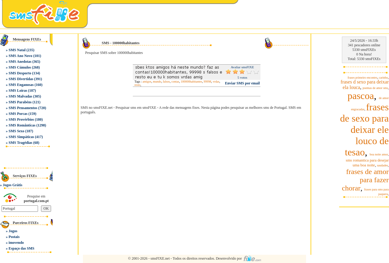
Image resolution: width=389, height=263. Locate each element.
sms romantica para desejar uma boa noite (367, 162)
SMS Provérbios (21, 119)
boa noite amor (379, 154)
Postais (14, 237)
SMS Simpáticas (21, 137)
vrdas (216, 81)
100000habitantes (191, 81)
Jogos (13, 231)
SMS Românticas (22, 125)
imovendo (16, 242)
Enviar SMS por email (242, 83)
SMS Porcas (18, 114)
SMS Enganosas (21, 85)
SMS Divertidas (21, 79)
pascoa (360, 95)
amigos (147, 81)
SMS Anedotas (20, 61)
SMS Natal (17, 50)
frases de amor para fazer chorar (365, 180)
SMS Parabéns (20, 102)
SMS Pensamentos (23, 108)
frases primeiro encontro (362, 77)
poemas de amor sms (375, 88)
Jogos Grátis (12, 185)
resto (137, 85)
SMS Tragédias (20, 142)
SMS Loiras (18, 90)
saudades (382, 165)
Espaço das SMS (21, 248)
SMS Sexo (16, 131)
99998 (207, 81)
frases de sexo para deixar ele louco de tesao (364, 129)
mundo (157, 81)
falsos (166, 81)
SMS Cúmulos (20, 67)
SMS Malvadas (20, 96)
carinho (383, 77)
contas (175, 81)
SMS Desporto (20, 73)
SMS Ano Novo (20, 56)
